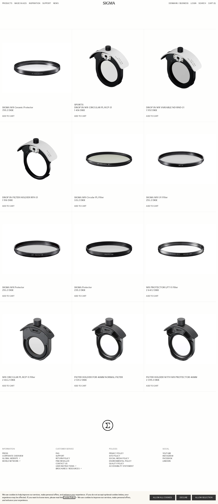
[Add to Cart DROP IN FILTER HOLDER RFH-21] (8, 206)
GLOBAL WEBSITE (10, 458)
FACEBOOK (167, 458)
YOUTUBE (167, 453)
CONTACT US (62, 464)
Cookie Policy (69, 497)
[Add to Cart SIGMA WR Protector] (8, 296)
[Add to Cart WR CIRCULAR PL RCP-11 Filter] (8, 386)
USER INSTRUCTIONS (65, 466)
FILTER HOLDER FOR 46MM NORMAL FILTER (98, 377)
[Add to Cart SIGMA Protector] (80, 296)
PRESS (5, 453)
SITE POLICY (114, 456)
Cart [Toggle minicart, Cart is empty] (212, 3)
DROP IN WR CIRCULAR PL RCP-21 (93, 107)
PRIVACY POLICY (116, 453)
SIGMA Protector (83, 287)
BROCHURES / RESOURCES (68, 469)
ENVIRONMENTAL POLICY (120, 461)
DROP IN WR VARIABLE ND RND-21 (165, 107)
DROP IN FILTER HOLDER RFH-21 (20, 197)
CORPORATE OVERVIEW (12, 456)
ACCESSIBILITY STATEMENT (121, 466)
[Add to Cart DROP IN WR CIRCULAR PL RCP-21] (80, 116)
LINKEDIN (167, 461)
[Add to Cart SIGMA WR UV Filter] (152, 206)
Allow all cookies (162, 497)
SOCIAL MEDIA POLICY (119, 458)
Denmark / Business (178, 3)
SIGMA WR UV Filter (156, 197)
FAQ (57, 453)
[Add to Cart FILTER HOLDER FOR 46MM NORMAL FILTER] (80, 386)
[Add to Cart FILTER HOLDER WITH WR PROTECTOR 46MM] (152, 386)
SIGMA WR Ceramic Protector (17, 107)
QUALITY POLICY (116, 464)
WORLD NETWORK (10, 461)
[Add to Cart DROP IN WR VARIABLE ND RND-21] (152, 116)
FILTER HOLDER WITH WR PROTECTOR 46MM (171, 377)
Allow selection (203, 497)
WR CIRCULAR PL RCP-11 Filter (18, 377)
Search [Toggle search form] (202, 3)
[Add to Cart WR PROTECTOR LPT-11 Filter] (152, 296)
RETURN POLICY (63, 458)
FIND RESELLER (62, 461)
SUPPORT (60, 456)
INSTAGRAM (168, 456)
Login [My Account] (193, 3)
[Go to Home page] (109, 3)
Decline (183, 497)
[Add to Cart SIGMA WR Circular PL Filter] (80, 206)
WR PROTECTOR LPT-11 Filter (162, 287)
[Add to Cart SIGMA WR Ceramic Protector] (8, 116)
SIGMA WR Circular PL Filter (89, 197)
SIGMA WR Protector (13, 287)
